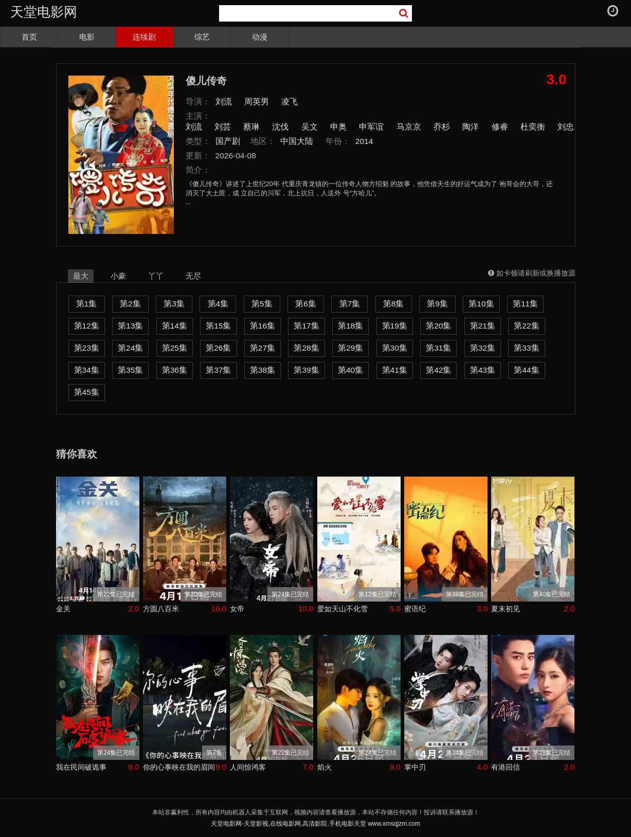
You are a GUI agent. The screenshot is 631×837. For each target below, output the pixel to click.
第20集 (438, 325)
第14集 (174, 325)
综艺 (202, 36)
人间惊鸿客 (248, 767)
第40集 (350, 370)
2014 (364, 141)
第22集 (526, 325)
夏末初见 (505, 609)
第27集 (262, 347)
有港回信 (505, 767)
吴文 (309, 126)
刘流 (223, 101)
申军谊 (371, 126)
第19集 (394, 325)
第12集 (86, 325)
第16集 (262, 325)
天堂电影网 (43, 12)
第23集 (86, 347)
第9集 (437, 303)
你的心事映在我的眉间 (179, 767)
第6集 (305, 303)
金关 (63, 609)
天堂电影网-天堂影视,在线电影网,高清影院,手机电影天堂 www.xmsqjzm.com (315, 823)
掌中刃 (415, 767)
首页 (29, 36)
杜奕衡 (532, 126)
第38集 (262, 370)
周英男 (256, 101)
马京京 (408, 126)
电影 (87, 36)
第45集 (86, 392)
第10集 (481, 303)
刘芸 (222, 126)
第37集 (218, 370)
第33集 (526, 347)
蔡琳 (251, 126)
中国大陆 (296, 141)
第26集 (218, 347)
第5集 (262, 303)
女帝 (237, 609)
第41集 (394, 370)
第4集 (218, 303)
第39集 (306, 370)
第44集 (526, 370)
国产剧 (227, 141)
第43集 (482, 370)
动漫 (259, 36)
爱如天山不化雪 (342, 609)
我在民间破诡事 (81, 767)
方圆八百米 (161, 609)
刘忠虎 (569, 126)
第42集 (438, 370)
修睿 (500, 126)
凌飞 (289, 101)
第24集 (130, 347)
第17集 (306, 325)
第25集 (174, 347)
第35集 (130, 370)
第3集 (174, 303)
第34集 (86, 370)
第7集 (349, 303)
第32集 (482, 347)
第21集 (482, 325)
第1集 (86, 303)
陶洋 (470, 126)
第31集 (438, 347)
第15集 (218, 325)
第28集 (306, 347)
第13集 (130, 325)
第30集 (394, 347)
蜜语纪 (415, 609)
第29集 (350, 347)
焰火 (324, 767)
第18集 (350, 325)
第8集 (393, 303)
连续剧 (144, 36)
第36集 (174, 370)
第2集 (130, 303)
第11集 (525, 303)
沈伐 (280, 126)
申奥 (338, 126)
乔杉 (442, 126)
